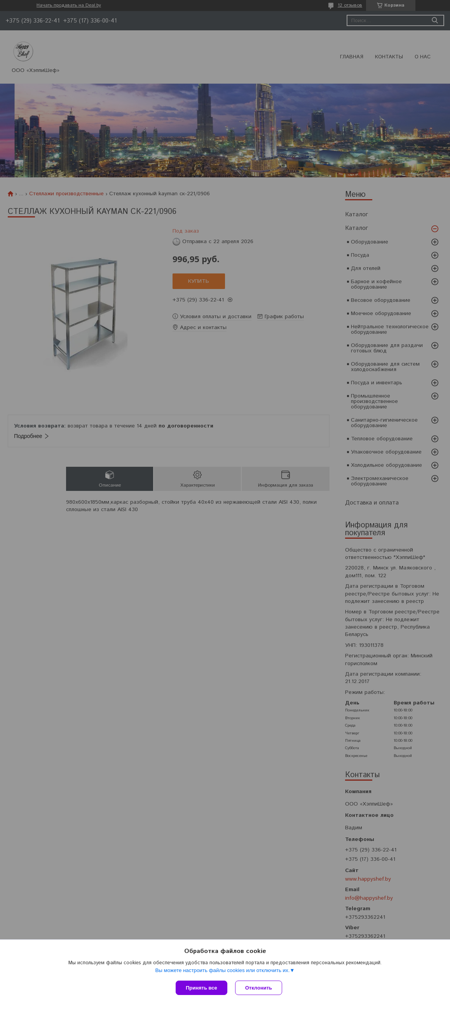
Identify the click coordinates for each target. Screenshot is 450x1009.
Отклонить (258, 988)
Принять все (201, 988)
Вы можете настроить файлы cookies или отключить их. (222, 970)
